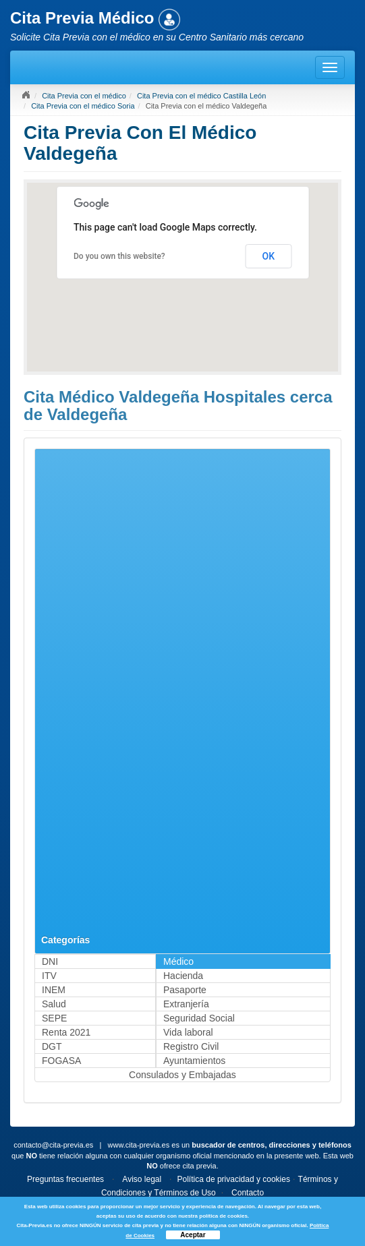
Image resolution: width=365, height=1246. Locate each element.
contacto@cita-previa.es (53, 1145)
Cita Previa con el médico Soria (82, 106)
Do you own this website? (119, 256)
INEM (53, 989)
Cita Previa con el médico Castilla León (201, 96)
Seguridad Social (199, 1018)
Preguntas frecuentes (65, 1179)
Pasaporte (184, 989)
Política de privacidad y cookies (233, 1179)
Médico (178, 961)
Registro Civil (191, 1046)
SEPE (54, 1018)
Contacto (247, 1192)
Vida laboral (188, 1032)
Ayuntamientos (194, 1060)
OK (268, 256)
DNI (50, 961)
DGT (52, 1046)
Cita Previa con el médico (84, 96)
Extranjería (186, 1004)
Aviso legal (141, 1179)
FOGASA (61, 1060)
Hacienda (183, 975)
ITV (49, 975)
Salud (54, 1004)
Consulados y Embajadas (182, 1074)
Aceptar (192, 1235)
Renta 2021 (66, 1032)
